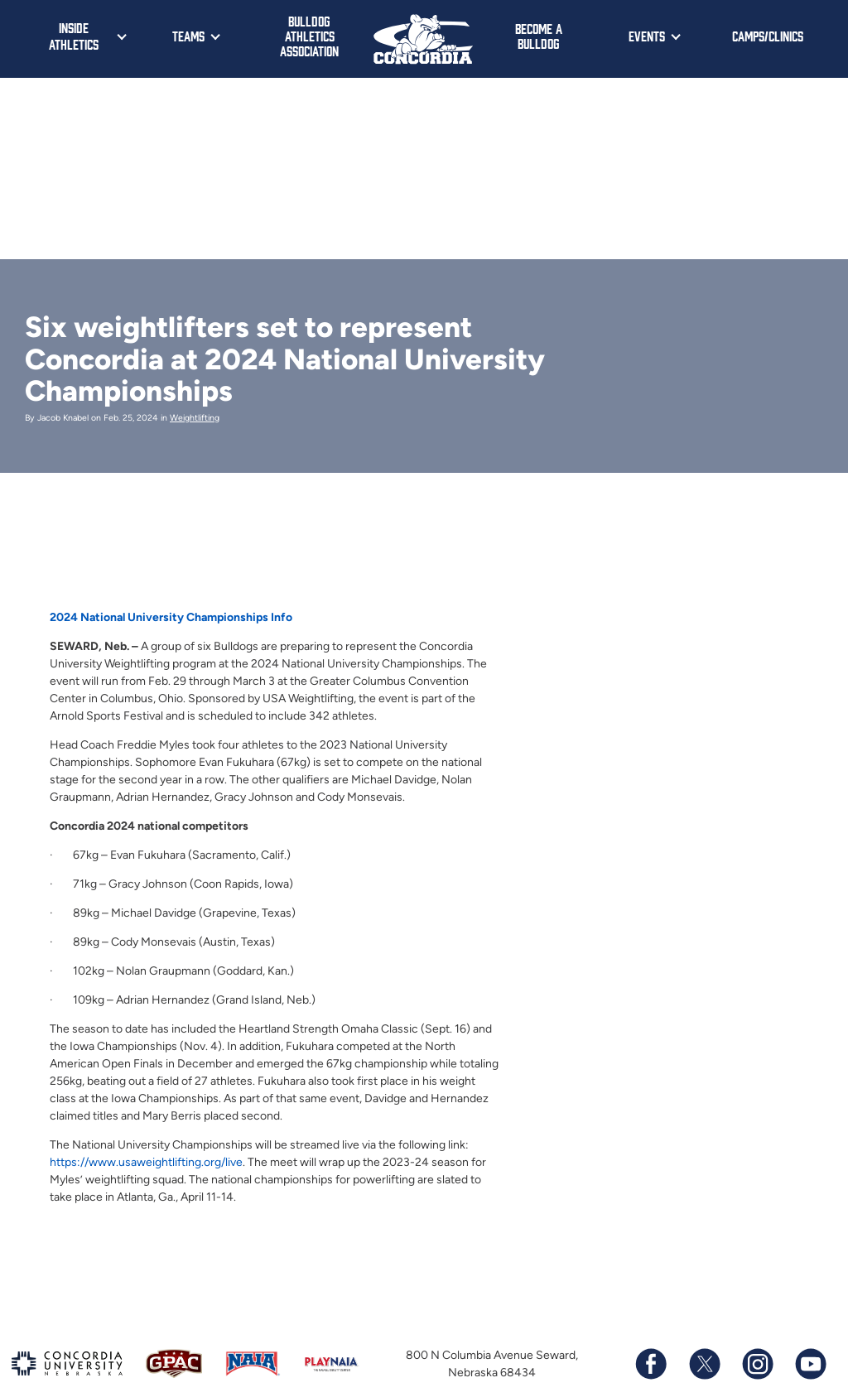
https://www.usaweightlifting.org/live (146, 1162)
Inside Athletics (74, 35)
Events (647, 35)
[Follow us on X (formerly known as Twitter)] (703, 1363)
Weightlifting (194, 417)
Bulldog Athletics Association (309, 35)
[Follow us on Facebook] (650, 1363)
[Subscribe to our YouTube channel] (809, 1363)
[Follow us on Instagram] (756, 1363)
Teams (188, 35)
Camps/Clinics (767, 35)
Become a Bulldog (538, 35)
